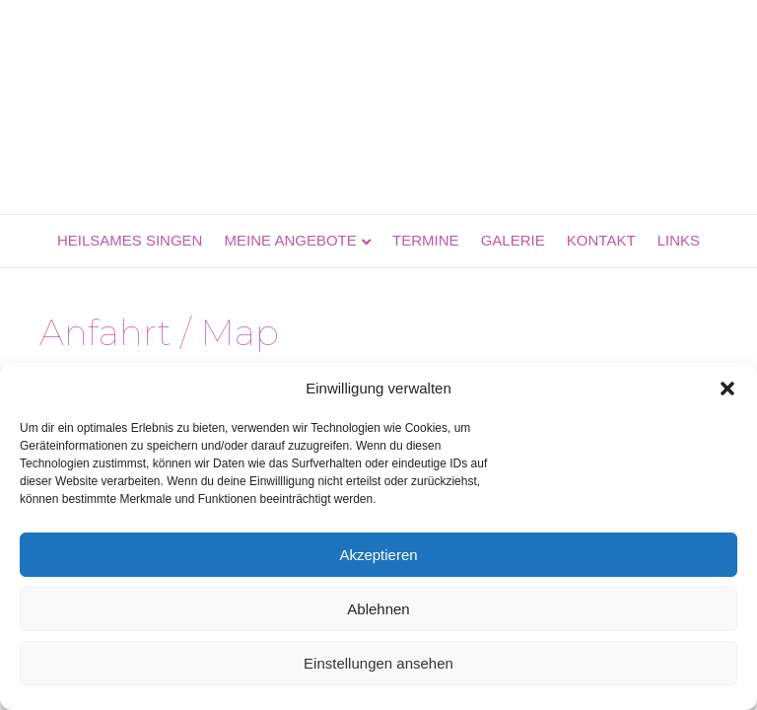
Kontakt (601, 240)
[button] (727, 388)
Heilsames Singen (130, 240)
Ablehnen (378, 609)
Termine (425, 240)
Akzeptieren (378, 554)
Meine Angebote (291, 240)
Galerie (513, 240)
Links (678, 240)
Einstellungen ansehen (378, 663)
